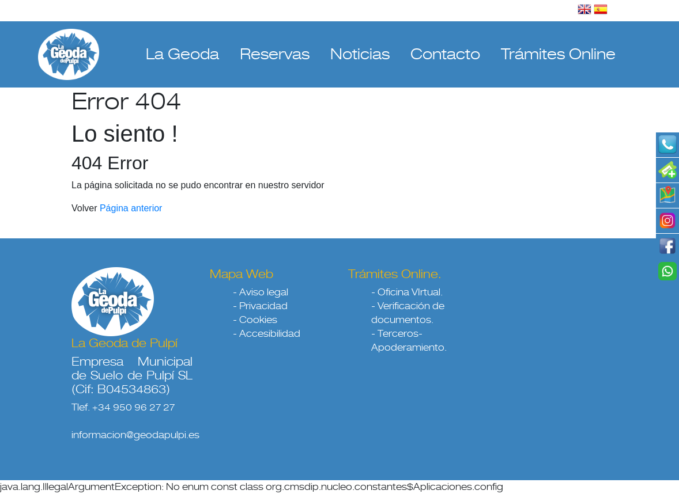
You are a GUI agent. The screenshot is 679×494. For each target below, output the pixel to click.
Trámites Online (558, 54)
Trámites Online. (395, 274)
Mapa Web (241, 274)
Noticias (360, 54)
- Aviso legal (260, 292)
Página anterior (131, 208)
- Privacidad (260, 306)
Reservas (275, 54)
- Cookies (255, 319)
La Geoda (182, 54)
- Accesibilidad (266, 333)
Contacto (445, 54)
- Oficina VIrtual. (407, 292)
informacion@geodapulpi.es (135, 435)
